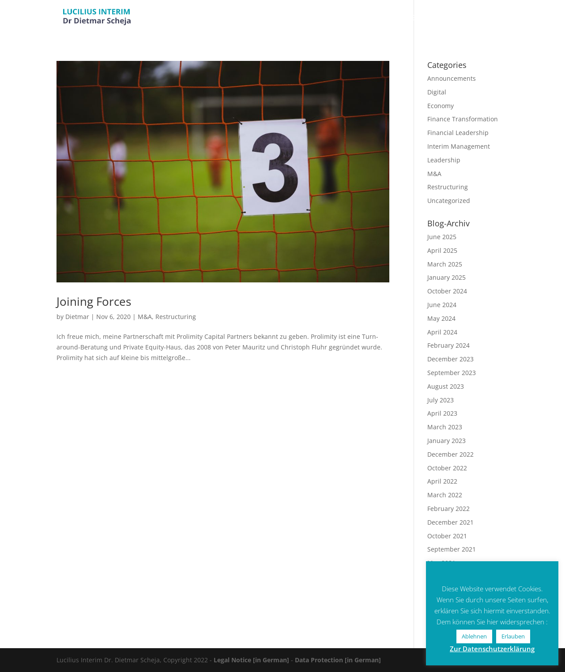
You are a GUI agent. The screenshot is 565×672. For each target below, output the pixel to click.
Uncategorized (448, 200)
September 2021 (451, 549)
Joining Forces (93, 301)
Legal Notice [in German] (251, 660)
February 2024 (448, 345)
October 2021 (447, 536)
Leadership (443, 160)
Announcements (451, 78)
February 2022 (448, 508)
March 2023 (444, 427)
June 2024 (441, 304)
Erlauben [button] (513, 636)
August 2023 (445, 386)
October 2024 (447, 291)
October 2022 (447, 468)
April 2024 (442, 332)
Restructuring (175, 316)
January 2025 (446, 277)
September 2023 (451, 372)
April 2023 (442, 413)
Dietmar (77, 316)
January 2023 (446, 440)
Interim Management (458, 146)
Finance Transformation (462, 119)
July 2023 (440, 400)
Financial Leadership (458, 132)
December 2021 (450, 522)
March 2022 (444, 495)
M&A (145, 316)
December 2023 (450, 359)
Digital (436, 92)
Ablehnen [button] (474, 636)
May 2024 (441, 318)
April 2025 (442, 250)
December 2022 (450, 454)
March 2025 (444, 264)
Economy (440, 105)
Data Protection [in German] (338, 660)
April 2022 (442, 481)
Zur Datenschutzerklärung (492, 648)
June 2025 (441, 237)
